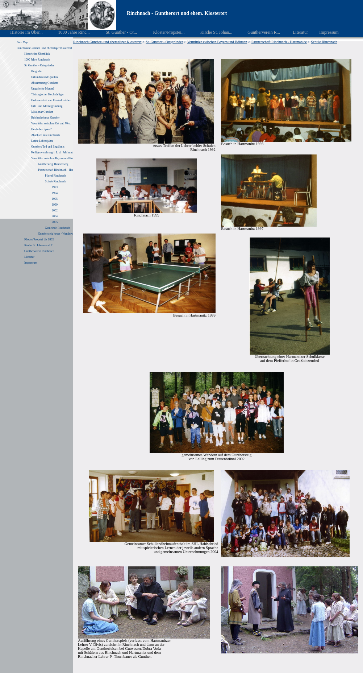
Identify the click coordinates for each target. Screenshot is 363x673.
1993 (55, 187)
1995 (55, 199)
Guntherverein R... (259, 32)
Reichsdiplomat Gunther (45, 117)
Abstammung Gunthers (44, 82)
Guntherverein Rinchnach (39, 251)
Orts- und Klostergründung (47, 106)
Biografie (36, 71)
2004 (55, 216)
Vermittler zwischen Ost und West (51, 123)
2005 (55, 222)
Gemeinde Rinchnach (57, 228)
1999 (55, 204)
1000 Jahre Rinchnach (37, 59)
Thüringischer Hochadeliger (47, 94)
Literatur (296, 32)
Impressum (325, 32)
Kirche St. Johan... (211, 32)
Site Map (22, 42)
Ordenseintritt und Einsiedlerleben (51, 100)
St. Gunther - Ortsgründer (39, 65)
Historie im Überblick (37, 53)
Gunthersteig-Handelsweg (53, 164)
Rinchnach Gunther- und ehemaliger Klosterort (44, 48)
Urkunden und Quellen (44, 77)
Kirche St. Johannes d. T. (39, 245)
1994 (55, 193)
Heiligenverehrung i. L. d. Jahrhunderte (54, 152)
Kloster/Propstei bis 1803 (39, 239)
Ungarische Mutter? (42, 88)
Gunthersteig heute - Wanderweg (57, 233)
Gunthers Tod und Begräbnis (47, 146)
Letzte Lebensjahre (42, 141)
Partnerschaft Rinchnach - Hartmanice (60, 170)
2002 (55, 210)
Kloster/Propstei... (164, 32)
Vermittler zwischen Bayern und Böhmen (55, 158)
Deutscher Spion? (41, 129)
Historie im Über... (21, 32)
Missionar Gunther (42, 111)
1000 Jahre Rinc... (68, 32)
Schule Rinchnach (55, 181)
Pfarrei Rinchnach (55, 175)
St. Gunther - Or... (116, 32)
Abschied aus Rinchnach (45, 135)
